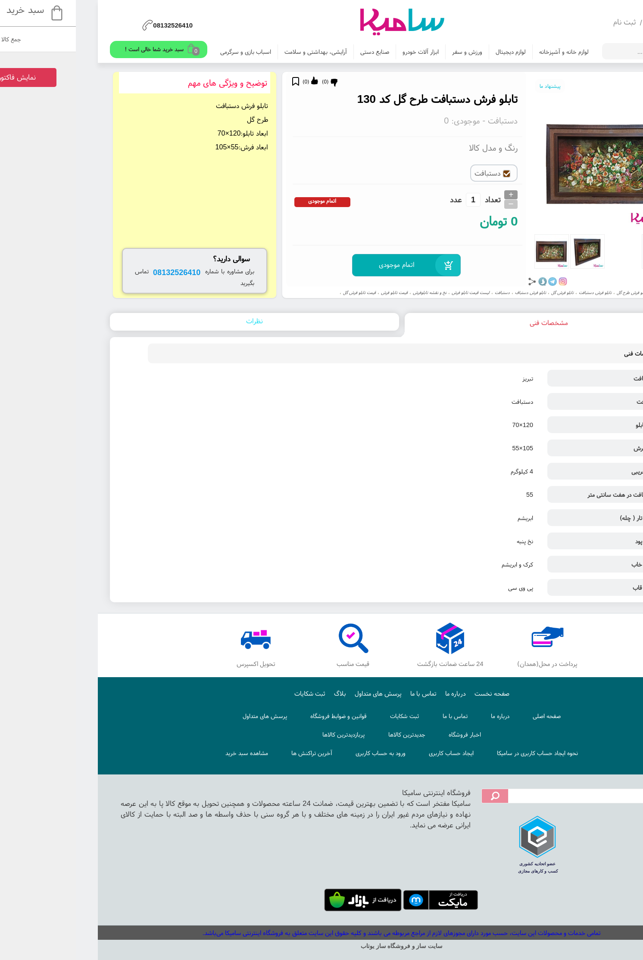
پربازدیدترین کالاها (263, 734)
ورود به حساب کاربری (300, 753)
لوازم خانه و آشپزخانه (484, 51)
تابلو (585, 292)
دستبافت (422, 292)
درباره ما (375, 693)
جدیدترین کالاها (326, 734)
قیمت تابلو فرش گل (279, 292)
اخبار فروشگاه (384, 734)
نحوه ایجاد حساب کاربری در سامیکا (457, 753)
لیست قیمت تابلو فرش (390, 292)
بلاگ (260, 693)
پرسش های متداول (298, 693)
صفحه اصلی (467, 716)
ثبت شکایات (229, 693)
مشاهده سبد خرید (166, 753)
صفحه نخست (411, 693)
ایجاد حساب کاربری (371, 753)
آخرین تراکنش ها (231, 753)
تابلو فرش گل (482, 292)
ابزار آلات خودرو (340, 51)
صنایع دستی (294, 51)
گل (574, 292)
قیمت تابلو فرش (314, 292)
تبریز (598, 292)
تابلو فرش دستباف (450, 292)
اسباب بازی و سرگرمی (165, 51)
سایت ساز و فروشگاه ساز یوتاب (321, 946)
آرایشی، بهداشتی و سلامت (235, 51)
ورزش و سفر (387, 51)
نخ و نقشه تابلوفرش (349, 292)
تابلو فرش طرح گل (552, 292)
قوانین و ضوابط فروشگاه (258, 716)
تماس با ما (343, 693)
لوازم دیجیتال (430, 51)
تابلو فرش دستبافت (515, 292)
